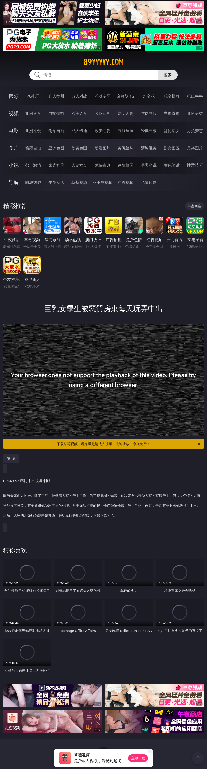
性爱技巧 (195, 165)
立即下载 (138, 758)
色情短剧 (149, 182)
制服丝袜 (125, 130)
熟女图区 (172, 148)
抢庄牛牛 (195, 96)
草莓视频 (79, 182)
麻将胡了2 (126, 96)
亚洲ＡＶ (33, 113)
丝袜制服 (149, 113)
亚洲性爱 (33, 130)
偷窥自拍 (33, 148)
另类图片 (195, 148)
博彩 (14, 96)
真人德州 (56, 96)
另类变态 (195, 130)
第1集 (11, 458)
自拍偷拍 (56, 113)
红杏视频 (125, 182)
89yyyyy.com (103, 62)
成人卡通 (79, 130)
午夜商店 (56, 182)
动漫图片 (102, 148)
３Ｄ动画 (102, 113)
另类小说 (149, 165)
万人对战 (79, 96)
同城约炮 (33, 182)
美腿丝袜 (125, 148)
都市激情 (33, 165)
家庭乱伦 (56, 165)
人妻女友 (79, 165)
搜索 (168, 75)
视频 (14, 113)
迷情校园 (125, 165)
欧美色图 (79, 148)
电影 (14, 130)
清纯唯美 (149, 148)
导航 (14, 182)
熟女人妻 (125, 113)
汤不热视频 (102, 182)
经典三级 (149, 130)
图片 (14, 147)
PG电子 (33, 96)
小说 (14, 165)
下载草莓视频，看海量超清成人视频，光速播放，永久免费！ (129, 444)
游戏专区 (102, 96)
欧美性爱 (102, 130)
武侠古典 (102, 165)
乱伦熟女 (172, 130)
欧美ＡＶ (79, 113)
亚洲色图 (56, 148)
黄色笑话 (172, 165)
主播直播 (172, 113)
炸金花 (149, 96)
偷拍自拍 (56, 130)
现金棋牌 (172, 96)
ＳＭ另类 (195, 113)
